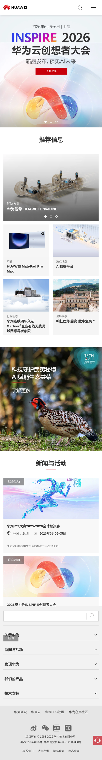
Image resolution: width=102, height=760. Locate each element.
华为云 (36, 712)
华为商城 (20, 712)
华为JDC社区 (54, 712)
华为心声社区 (78, 712)
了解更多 (51, 71)
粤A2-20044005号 (31, 742)
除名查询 (74, 751)
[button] (45, 122)
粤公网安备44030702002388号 (63, 742)
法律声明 (43, 751)
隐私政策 (58, 751)
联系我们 (28, 751)
